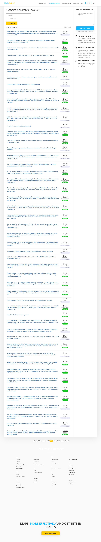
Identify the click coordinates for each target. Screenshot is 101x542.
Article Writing (20, 460)
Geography (36, 470)
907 (62, 433)
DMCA (72, 536)
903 (47, 433)
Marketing (53, 476)
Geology (36, 472)
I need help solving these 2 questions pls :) (19, 118)
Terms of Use (80, 536)
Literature (53, 468)
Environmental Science (40, 457)
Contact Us (54, 536)
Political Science (73, 460)
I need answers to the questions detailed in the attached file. (23, 76)
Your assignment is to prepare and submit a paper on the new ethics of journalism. (30, 243)
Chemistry (19, 476)
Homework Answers (54, 3)
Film (35, 462)
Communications (20, 477)
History (53, 453)
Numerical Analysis (74, 451)
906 (58, 433)
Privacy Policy (63, 536)
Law (52, 466)
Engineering (37, 453)
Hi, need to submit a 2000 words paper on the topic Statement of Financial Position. (30, 47)
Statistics (71, 476)
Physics (71, 459)
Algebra (18, 453)
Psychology (72, 466)
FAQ (82, 3)
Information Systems (56, 460)
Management (54, 474)
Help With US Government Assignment (17, 307)
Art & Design (19, 458)
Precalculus (72, 462)
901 (39, 433)
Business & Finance (21, 468)
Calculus (18, 474)
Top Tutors (76, 3)
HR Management (55, 455)
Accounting (19, 451)
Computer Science (21, 479)
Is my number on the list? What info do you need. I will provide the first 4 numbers (29, 292)
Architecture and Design (22, 457)
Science (71, 472)
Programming (72, 464)
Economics (37, 451)
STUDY (12, 3)
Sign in (88, 3)
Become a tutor (38, 536)
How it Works (42, 3)
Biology (18, 466)
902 (43, 433)
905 (54, 433)
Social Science (72, 474)
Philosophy (71, 457)
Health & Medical (55, 451)
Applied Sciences (20, 455)
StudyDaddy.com (54, 538)
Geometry (36, 474)
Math (52, 478)
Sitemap (89, 536)
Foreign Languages (39, 464)
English (36, 455)
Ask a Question (66, 3)
